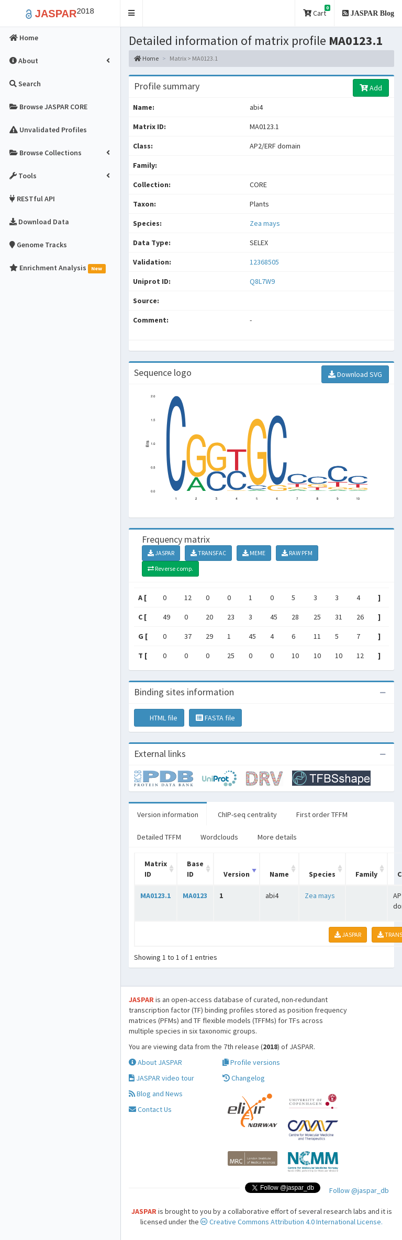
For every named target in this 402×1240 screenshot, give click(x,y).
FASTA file (215, 717)
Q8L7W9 (263, 281)
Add (371, 88)
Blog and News (156, 1093)
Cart (316, 11)
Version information (167, 814)
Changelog (243, 1078)
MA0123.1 (155, 895)
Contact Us (150, 1109)
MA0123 (195, 895)
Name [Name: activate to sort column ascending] (279, 874)
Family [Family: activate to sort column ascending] (366, 874)
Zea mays (265, 223)
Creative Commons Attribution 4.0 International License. (291, 1221)
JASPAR (161, 553)
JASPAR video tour (161, 1078)
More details (277, 837)
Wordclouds (219, 837)
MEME (253, 553)
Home (146, 58)
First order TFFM (322, 814)
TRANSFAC (208, 553)
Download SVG (355, 374)
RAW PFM (297, 553)
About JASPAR (155, 1062)
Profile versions (251, 1062)
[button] (131, 13)
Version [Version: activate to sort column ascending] (237, 874)
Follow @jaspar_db (359, 1190)
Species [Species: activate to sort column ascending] (322, 874)
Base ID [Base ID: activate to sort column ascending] (195, 869)
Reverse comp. (170, 568)
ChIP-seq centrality (247, 814)
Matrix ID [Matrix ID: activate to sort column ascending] (155, 869)
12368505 (264, 262)
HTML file (159, 717)
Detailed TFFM (159, 837)
